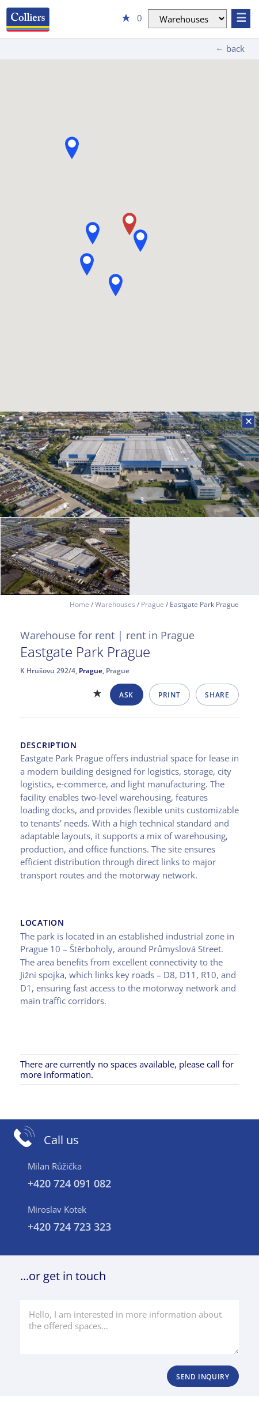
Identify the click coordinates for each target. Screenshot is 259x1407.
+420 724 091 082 (69, 1183)
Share (217, 695)
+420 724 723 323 (69, 1227)
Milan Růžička (55, 1166)
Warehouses (115, 604)
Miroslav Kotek (57, 1209)
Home (79, 604)
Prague (152, 604)
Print (169, 695)
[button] (93, 233)
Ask (126, 695)
